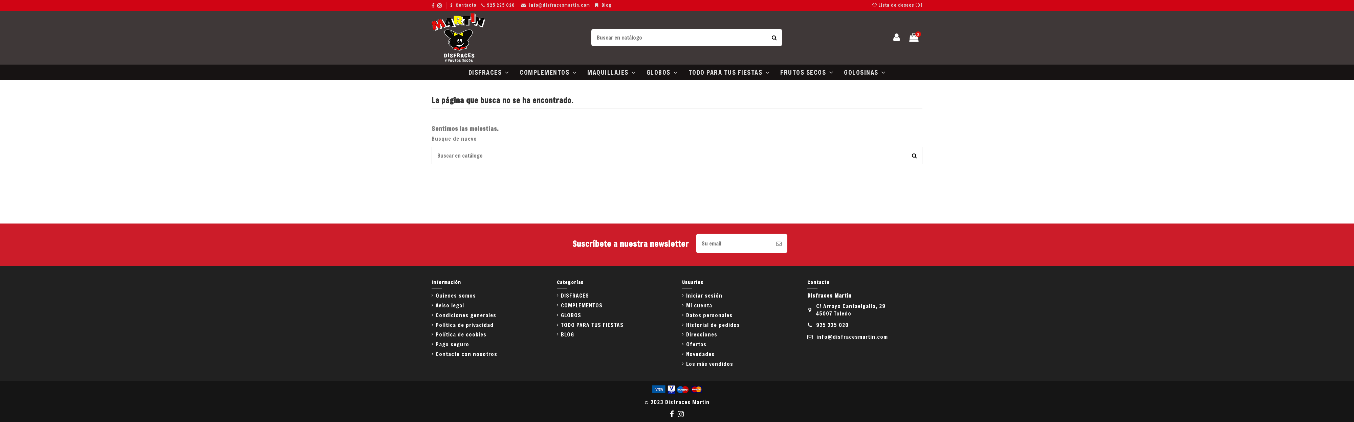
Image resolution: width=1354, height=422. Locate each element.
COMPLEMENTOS (582, 305)
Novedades (700, 353)
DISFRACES (575, 295)
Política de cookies (461, 334)
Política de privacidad (465, 324)
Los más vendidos (709, 363)
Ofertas (696, 344)
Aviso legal (450, 305)
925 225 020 (501, 5)
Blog (607, 5)
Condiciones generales (466, 315)
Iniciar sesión (704, 295)
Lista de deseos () (897, 5)
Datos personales (709, 315)
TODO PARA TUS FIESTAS (592, 324)
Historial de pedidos (713, 324)
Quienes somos (456, 295)
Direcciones (701, 334)
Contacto (466, 5)
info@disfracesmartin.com (559, 5)
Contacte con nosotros (466, 353)
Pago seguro (452, 344)
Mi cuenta (699, 305)
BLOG (567, 334)
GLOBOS (571, 315)
